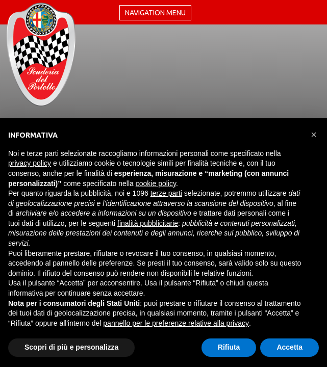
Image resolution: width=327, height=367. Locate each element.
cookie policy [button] (156, 183)
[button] (314, 134)
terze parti (166, 193)
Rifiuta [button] (229, 347)
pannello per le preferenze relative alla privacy (176, 323)
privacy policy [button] (29, 163)
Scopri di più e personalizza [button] (71, 347)
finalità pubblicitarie (147, 223)
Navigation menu (155, 13)
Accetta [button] (289, 347)
